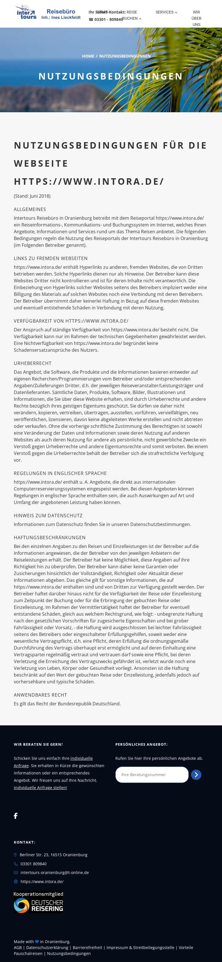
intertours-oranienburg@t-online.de (55, 872)
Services (164, 12)
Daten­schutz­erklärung (47, 947)
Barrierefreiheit (87, 947)
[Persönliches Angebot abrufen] (196, 775)
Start (102, 12)
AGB (18, 947)
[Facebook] (16, 815)
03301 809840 (34, 863)
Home (88, 56)
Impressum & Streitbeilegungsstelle (140, 947)
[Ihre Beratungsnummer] (152, 775)
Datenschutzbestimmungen (160, 524)
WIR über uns (196, 18)
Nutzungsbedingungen (69, 953)
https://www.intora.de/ (42, 881)
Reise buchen (130, 15)
